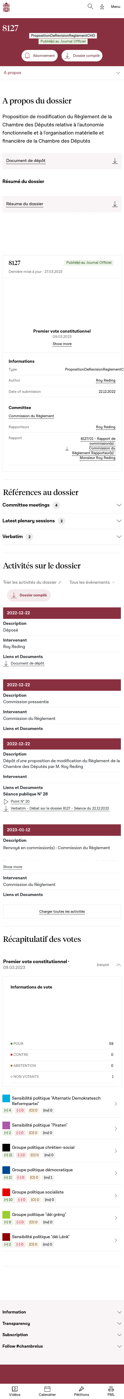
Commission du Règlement (31, 416)
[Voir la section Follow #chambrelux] (119, 1346)
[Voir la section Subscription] (119, 1335)
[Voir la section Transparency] (119, 1323)
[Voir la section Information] (119, 1312)
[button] (62, 1104)
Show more (62, 343)
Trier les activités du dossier (29, 582)
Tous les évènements (89, 582)
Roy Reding (105, 380)
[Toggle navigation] (116, 7)
